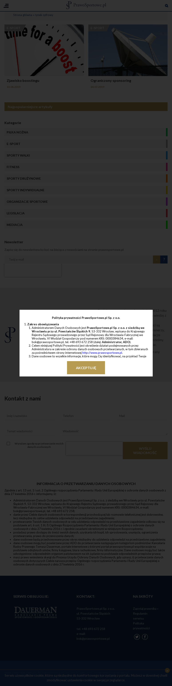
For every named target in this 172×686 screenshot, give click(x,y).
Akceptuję (86, 368)
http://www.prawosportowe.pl (102, 352)
